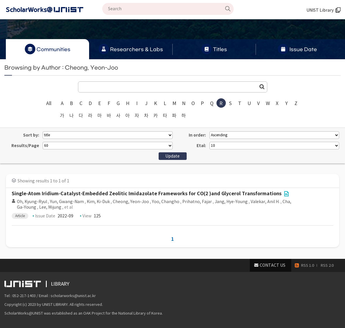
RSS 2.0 (327, 265)
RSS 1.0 (307, 265)
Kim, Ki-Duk (98, 201)
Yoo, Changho (165, 201)
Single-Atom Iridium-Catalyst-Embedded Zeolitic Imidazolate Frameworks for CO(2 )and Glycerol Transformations (147, 194)
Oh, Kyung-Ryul (32, 201)
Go (262, 86)
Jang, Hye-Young (231, 201)
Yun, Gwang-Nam (67, 201)
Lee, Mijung (50, 207)
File (286, 193)
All (48, 103)
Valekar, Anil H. (265, 201)
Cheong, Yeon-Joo (131, 201)
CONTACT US (272, 265)
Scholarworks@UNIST (54, 9)
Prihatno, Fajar (197, 201)
